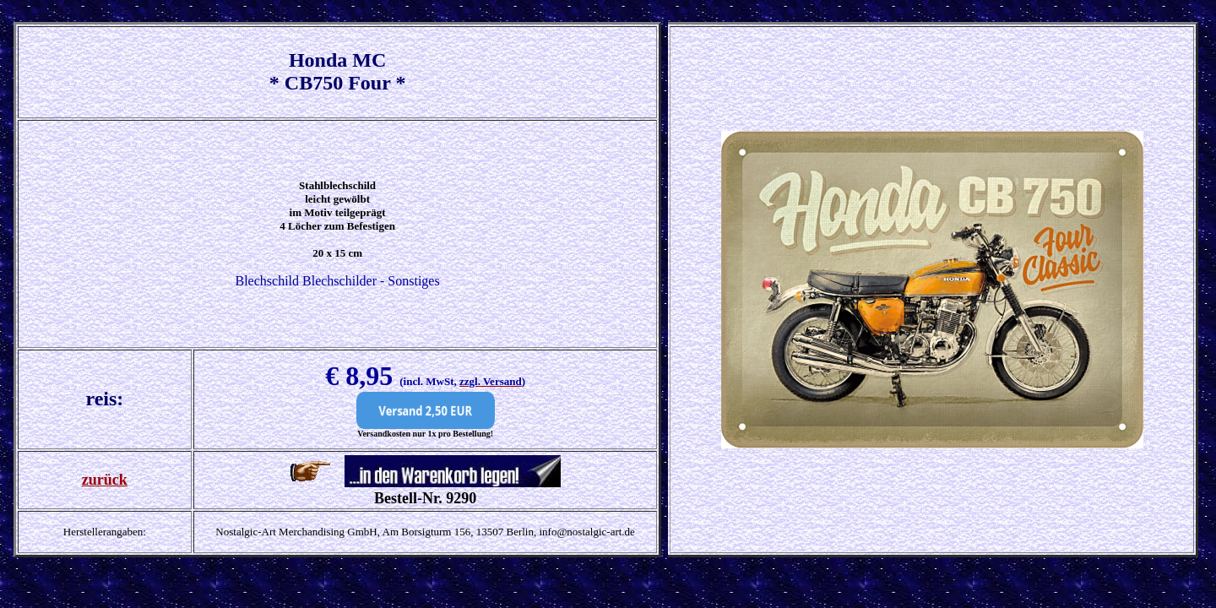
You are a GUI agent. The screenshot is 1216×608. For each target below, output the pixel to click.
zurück (105, 479)
